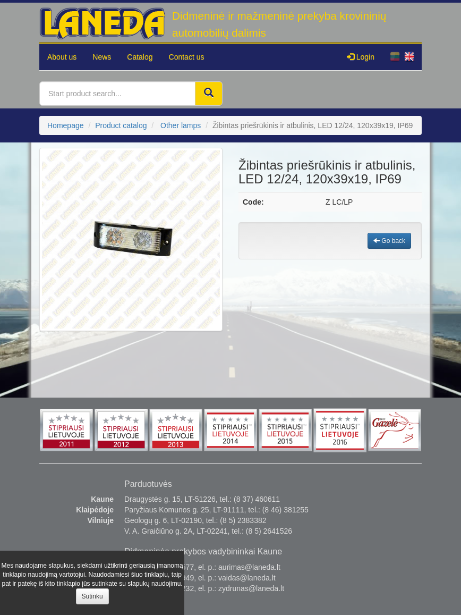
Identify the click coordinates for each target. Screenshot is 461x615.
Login (360, 57)
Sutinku (92, 596)
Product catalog (121, 125)
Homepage (65, 125)
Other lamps (180, 125)
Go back (389, 241)
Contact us (186, 57)
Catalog (139, 57)
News (101, 57)
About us (61, 57)
